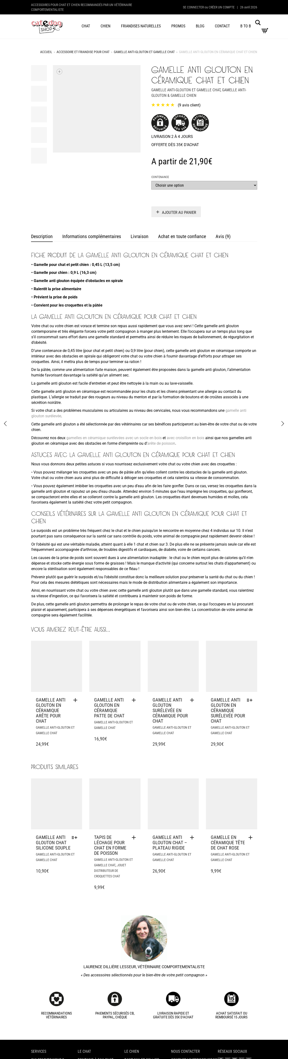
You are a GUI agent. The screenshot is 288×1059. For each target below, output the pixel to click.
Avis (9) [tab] (223, 236)
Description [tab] (42, 236)
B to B (245, 26)
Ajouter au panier (179, 212)
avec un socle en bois (143, 438)
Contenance (160, 177)
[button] (76, 700)
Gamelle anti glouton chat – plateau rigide (170, 842)
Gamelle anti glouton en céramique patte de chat (109, 708)
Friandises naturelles (141, 26)
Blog (200, 26)
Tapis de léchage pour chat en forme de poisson (110, 845)
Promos (178, 26)
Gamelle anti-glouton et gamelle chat (144, 52)
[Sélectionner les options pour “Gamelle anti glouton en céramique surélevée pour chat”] (251, 700)
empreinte (129, 443)
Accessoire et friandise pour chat (83, 52)
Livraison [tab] (139, 236)
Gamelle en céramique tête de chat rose (228, 842)
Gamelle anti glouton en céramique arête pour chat (50, 710)
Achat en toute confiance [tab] (182, 236)
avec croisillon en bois (185, 438)
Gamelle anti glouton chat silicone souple (53, 842)
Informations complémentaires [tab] (91, 236)
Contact (222, 26)
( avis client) (189, 105)
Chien (105, 26)
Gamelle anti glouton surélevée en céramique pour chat (170, 710)
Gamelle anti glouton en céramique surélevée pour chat (228, 710)
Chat (86, 26)
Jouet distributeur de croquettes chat (110, 870)
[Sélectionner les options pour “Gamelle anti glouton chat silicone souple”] (76, 837)
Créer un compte (222, 7)
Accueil (46, 52)
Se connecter (193, 7)
